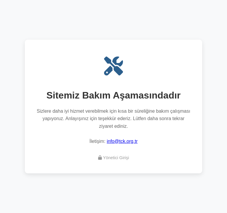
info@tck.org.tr (122, 141)
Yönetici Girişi (113, 157)
